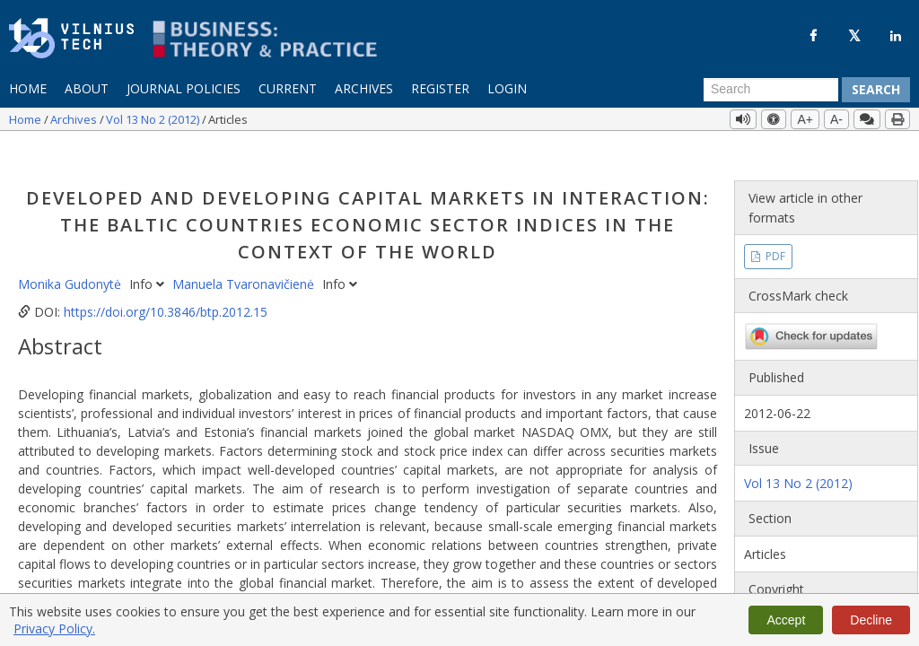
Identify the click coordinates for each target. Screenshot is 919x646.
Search (876, 89)
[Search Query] (771, 89)
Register (440, 88)
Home (28, 88)
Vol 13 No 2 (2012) (154, 119)
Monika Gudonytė (71, 251)
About (87, 88)
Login (507, 88)
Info (148, 251)
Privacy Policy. (54, 628)
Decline (871, 620)
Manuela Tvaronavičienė (245, 251)
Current (287, 88)
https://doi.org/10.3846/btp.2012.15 (165, 279)
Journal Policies (184, 88)
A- (836, 119)
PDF (774, 223)
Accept (785, 620)
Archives (364, 88)
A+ (805, 119)
